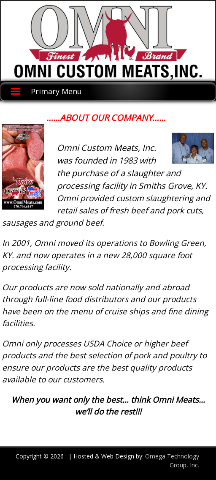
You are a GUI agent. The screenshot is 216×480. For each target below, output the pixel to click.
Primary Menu (56, 91)
